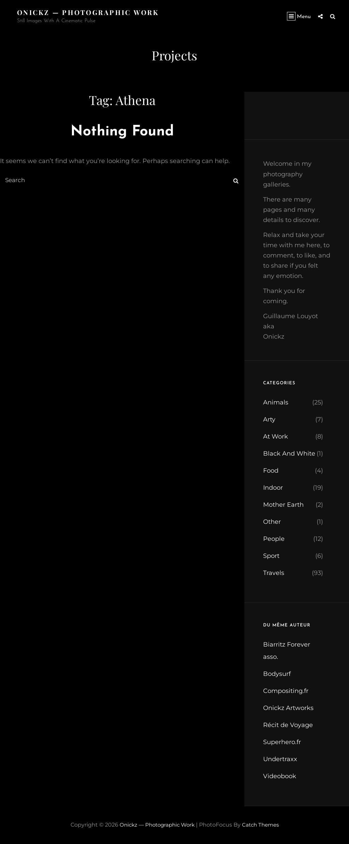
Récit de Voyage (288, 725)
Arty (269, 419)
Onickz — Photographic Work (90, 12)
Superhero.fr (282, 742)
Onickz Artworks (288, 708)
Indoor (273, 487)
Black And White (289, 453)
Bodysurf (277, 674)
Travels (273, 573)
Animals (275, 402)
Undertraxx (280, 759)
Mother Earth (283, 504)
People (274, 539)
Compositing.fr (285, 691)
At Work (275, 436)
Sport (271, 556)
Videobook (279, 776)
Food (270, 470)
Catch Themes (263, 824)
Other (272, 521)
